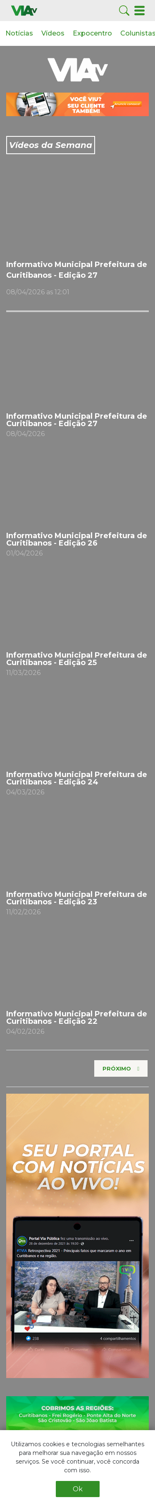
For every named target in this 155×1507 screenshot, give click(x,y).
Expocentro (92, 33)
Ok (78, 1489)
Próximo (117, 1068)
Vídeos (52, 33)
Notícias (19, 33)
